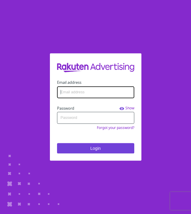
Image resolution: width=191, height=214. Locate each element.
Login (95, 148)
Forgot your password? (115, 127)
